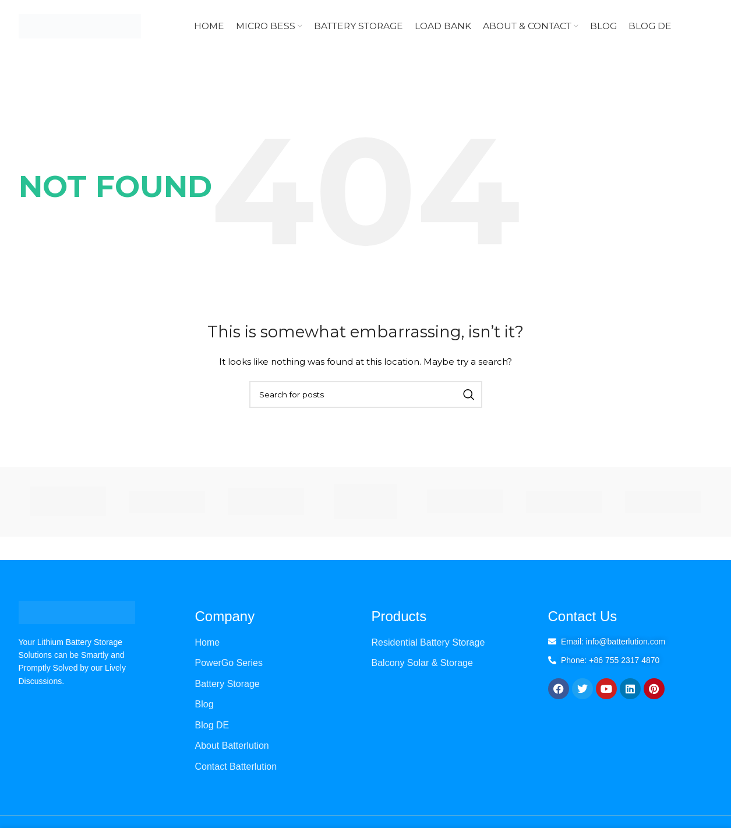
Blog (204, 704)
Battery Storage (227, 684)
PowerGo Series (229, 663)
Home (207, 642)
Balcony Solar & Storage (422, 663)
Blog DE (212, 725)
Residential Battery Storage (428, 642)
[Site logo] (80, 25)
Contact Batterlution (236, 766)
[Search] (365, 394)
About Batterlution (232, 746)
